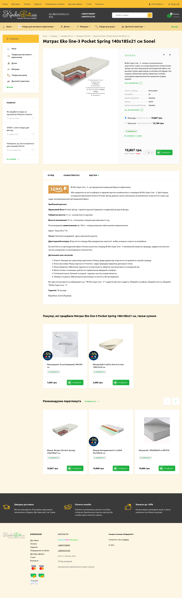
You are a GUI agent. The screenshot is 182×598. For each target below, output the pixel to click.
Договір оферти (75, 4)
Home (5, 4)
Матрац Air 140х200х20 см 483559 (154, 450)
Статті (89, 4)
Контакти (99, 4)
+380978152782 (88, 16)
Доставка (16, 4)
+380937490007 (88, 13)
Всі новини (13, 159)
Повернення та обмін (54, 4)
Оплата (27, 4)
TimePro (126, 539)
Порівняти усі (91, 401)
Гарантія (38, 4)
